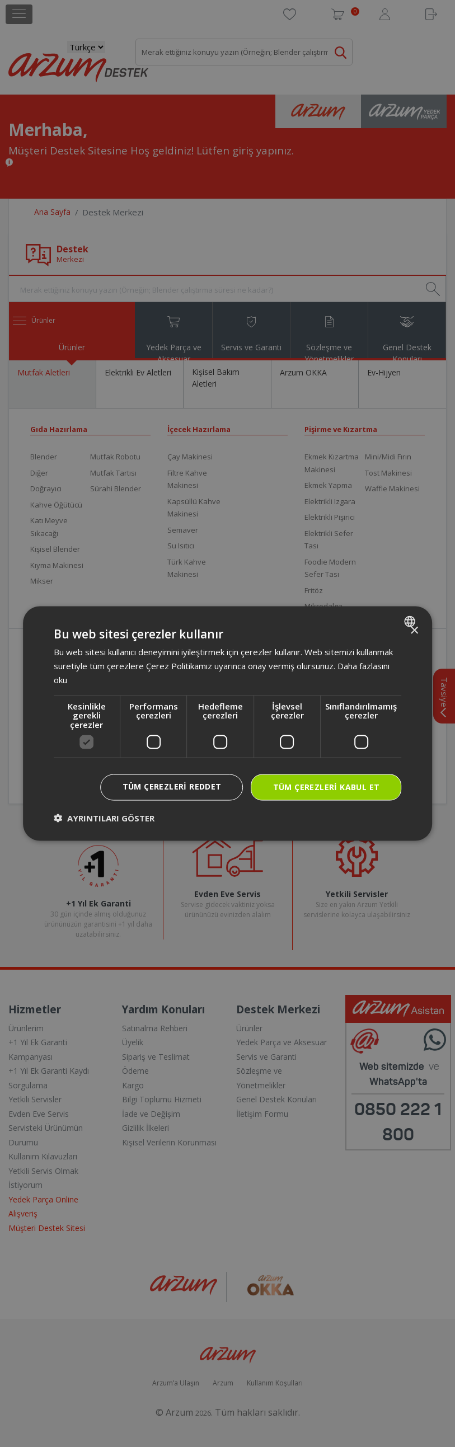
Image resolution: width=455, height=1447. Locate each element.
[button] (104, 817)
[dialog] (228, 724)
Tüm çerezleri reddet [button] (172, 786)
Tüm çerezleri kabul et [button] (326, 787)
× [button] (414, 631)
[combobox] (411, 621)
